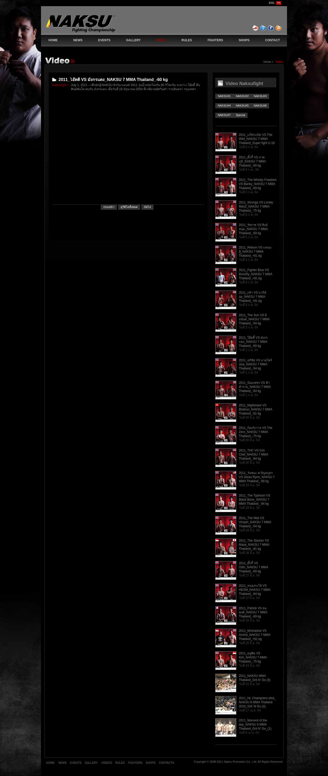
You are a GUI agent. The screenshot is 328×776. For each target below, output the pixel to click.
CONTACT (272, 40)
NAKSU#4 (224, 105)
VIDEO (161, 40)
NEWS (78, 40)
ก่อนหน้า (108, 207)
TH (278, 3)
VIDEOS (107, 762)
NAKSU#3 (260, 96)
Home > (268, 61)
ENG (271, 3)
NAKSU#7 (224, 115)
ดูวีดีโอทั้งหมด (129, 207)
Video (279, 61)
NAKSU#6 (260, 105)
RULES (186, 40)
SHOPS (244, 40)
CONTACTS (166, 762)
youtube (255, 28)
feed (278, 28)
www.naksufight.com (91, 24)
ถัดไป (147, 207)
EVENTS (104, 40)
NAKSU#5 (242, 105)
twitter (263, 28)
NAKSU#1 (224, 96)
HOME (53, 40)
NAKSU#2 (242, 96)
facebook (271, 28)
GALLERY (133, 40)
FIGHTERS (215, 40)
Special (240, 115)
